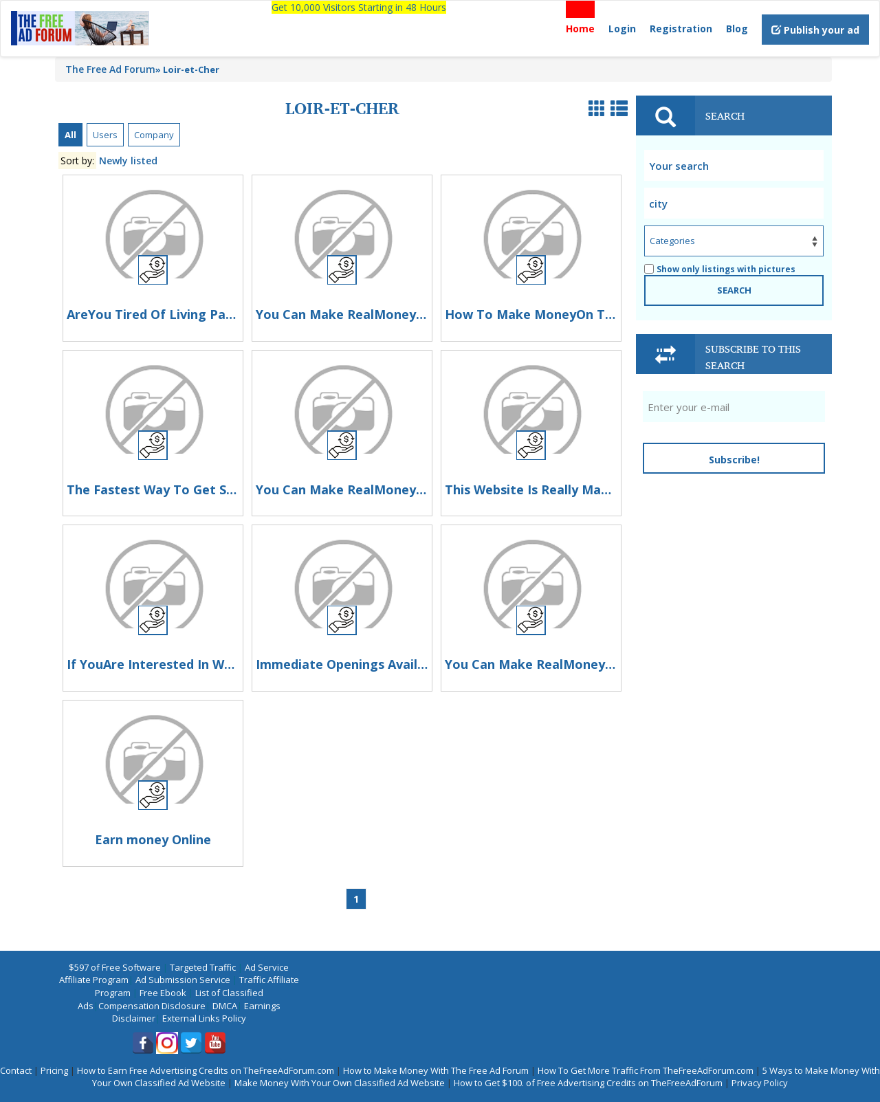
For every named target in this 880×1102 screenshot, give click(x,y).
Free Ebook (163, 993)
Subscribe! (734, 459)
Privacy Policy (760, 1083)
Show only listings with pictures (719, 269)
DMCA (224, 1006)
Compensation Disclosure (152, 1006)
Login (622, 28)
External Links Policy (204, 1018)
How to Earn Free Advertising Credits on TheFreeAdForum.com (205, 1070)
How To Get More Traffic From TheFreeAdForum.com (646, 1070)
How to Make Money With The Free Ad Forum (436, 1070)
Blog (737, 28)
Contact (16, 1070)
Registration (681, 28)
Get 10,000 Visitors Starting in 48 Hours (359, 7)
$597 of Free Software (115, 967)
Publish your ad (815, 29)
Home (580, 28)
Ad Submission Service (182, 979)
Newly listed (128, 160)
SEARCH (734, 290)
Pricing (54, 1070)
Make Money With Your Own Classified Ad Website (339, 1083)
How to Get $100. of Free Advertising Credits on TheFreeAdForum (588, 1083)
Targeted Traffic (203, 967)
